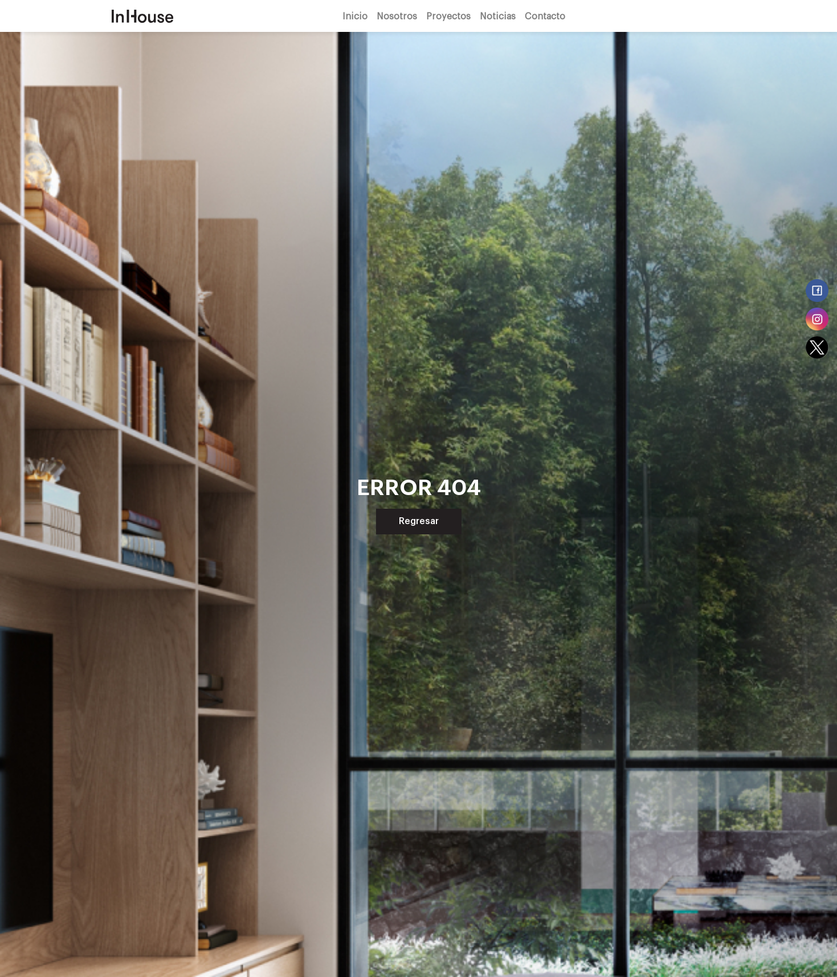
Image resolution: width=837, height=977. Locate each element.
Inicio (355, 15)
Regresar (419, 521)
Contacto (545, 15)
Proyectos (448, 15)
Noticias (498, 15)
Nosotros (397, 15)
